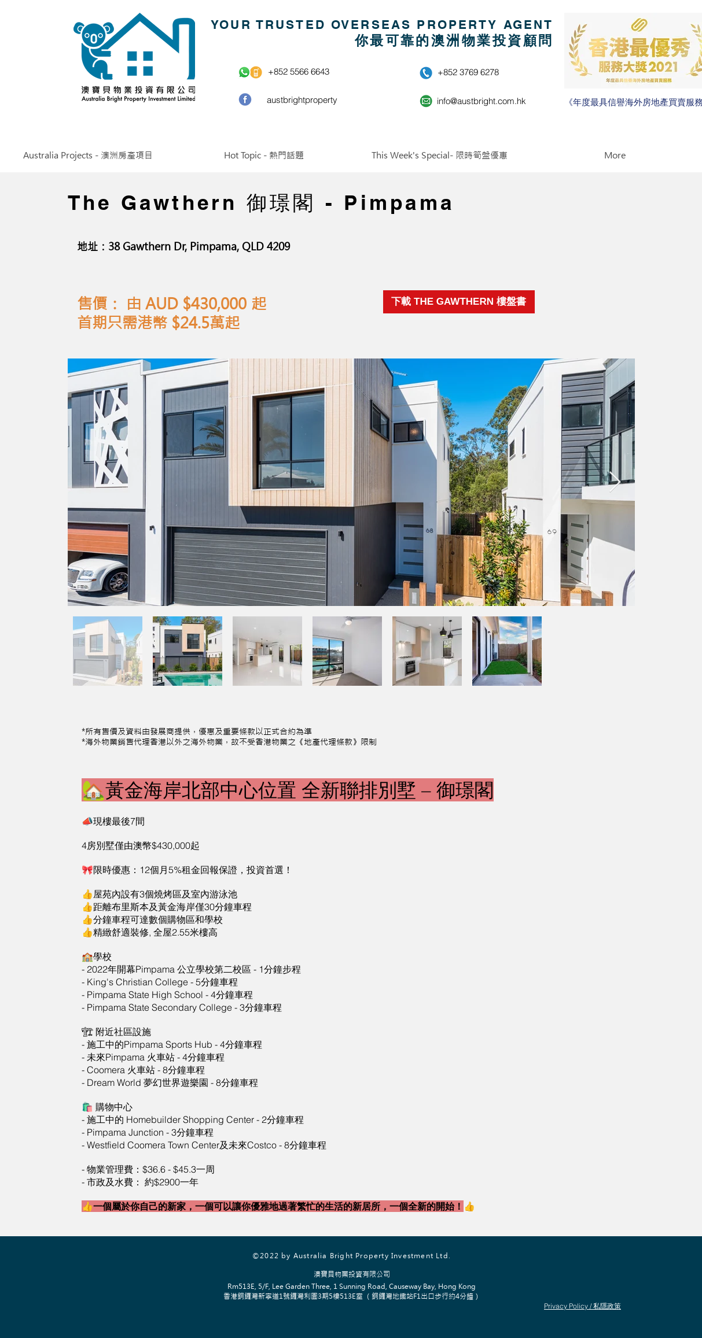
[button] (88, 155)
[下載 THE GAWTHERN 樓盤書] (459, 301)
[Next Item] (615, 482)
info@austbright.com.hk (481, 100)
